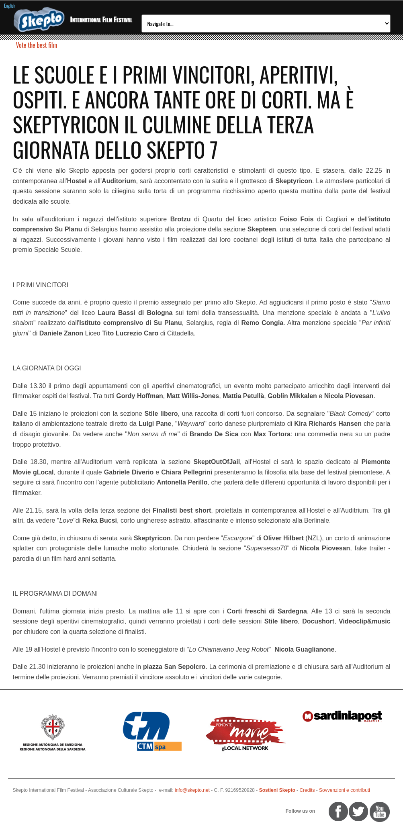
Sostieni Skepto (277, 790)
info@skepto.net (192, 790)
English (9, 5)
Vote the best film (36, 45)
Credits (307, 790)
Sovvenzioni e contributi (344, 790)
